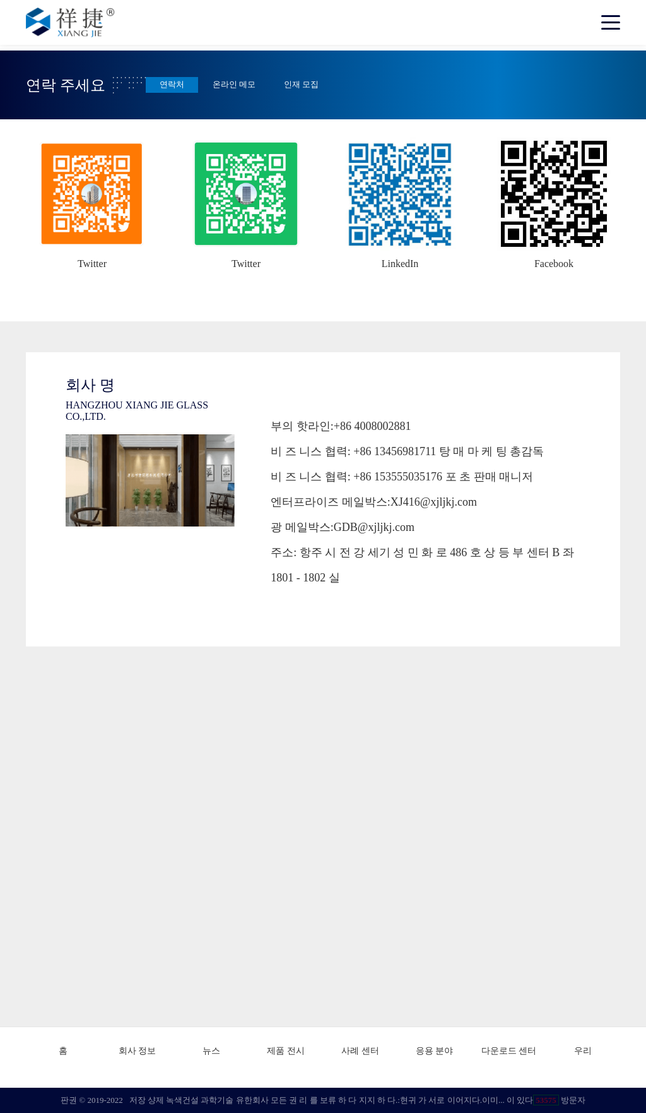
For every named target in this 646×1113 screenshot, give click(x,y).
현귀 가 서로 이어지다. (441, 1100)
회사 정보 (137, 1051)
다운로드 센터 (509, 1051)
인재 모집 (301, 84)
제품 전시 (286, 1051)
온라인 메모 (234, 84)
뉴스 (211, 1051)
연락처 (172, 84)
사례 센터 (360, 1051)
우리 (583, 1051)
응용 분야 (435, 1051)
